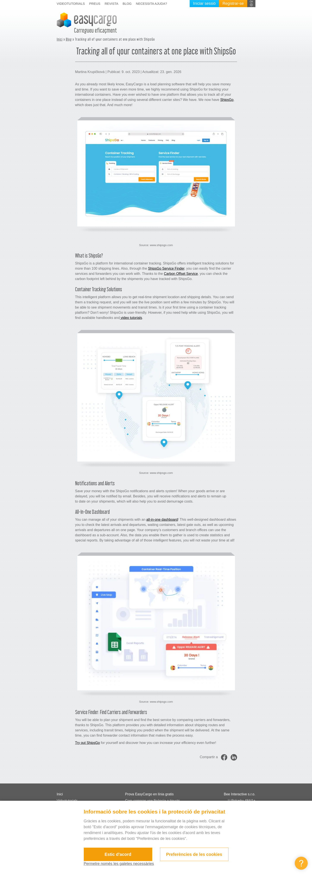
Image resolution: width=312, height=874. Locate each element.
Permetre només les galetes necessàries (119, 863)
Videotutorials (71, 3)
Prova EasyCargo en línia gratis (149, 794)
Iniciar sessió (204, 3)
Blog (127, 3)
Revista (111, 3)
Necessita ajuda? (151, 3)
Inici (60, 39)
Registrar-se (233, 3)
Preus (94, 3)
